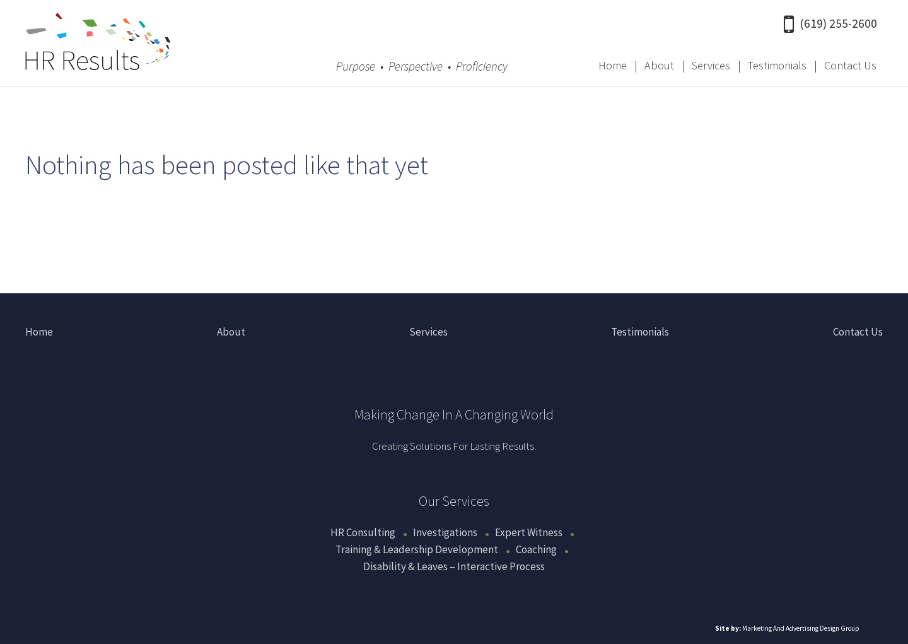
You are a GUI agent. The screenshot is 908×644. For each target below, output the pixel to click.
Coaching (536, 549)
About (659, 65)
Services (711, 65)
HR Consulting (362, 532)
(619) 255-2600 (830, 23)
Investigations (445, 532)
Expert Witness (528, 532)
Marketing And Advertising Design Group (800, 628)
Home (612, 65)
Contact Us (850, 65)
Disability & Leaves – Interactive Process (454, 566)
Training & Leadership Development (416, 549)
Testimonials (777, 65)
